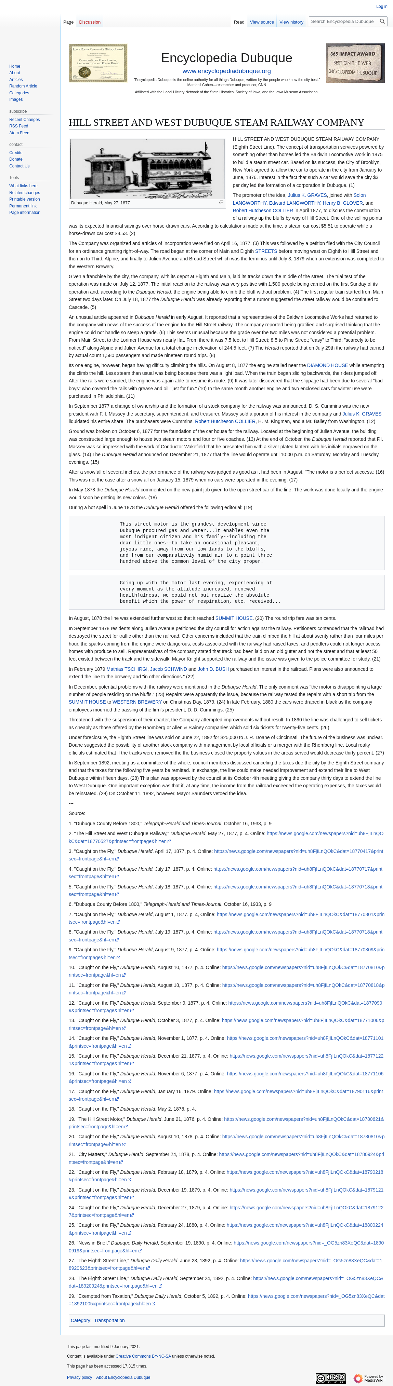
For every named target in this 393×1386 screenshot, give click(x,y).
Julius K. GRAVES (307, 195)
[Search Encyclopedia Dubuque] (348, 21)
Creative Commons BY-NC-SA (143, 1356)
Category (80, 1320)
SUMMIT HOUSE (234, 618)
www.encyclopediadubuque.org (227, 70)
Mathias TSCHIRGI (127, 669)
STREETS (266, 251)
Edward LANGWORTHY (294, 203)
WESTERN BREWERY (137, 702)
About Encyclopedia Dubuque (123, 1377)
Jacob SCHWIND (168, 669)
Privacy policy (79, 1377)
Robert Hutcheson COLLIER (263, 210)
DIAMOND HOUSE (327, 365)
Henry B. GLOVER (343, 203)
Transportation (109, 1320)
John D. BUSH (213, 669)
